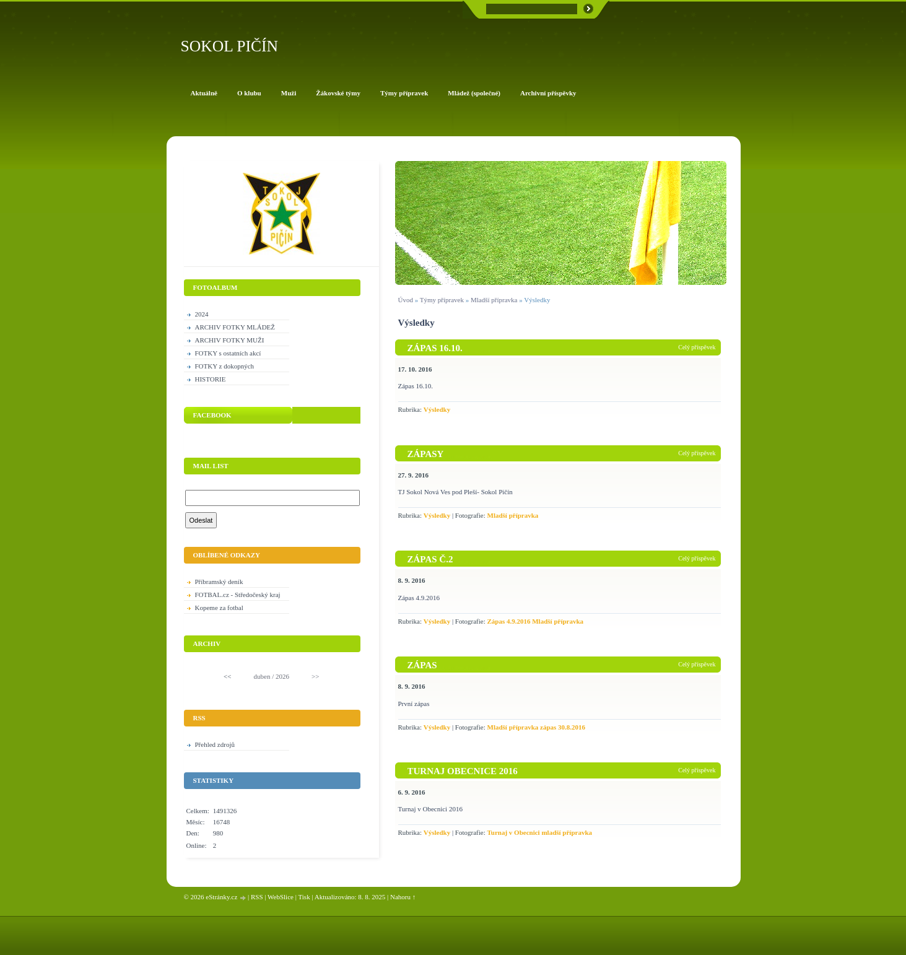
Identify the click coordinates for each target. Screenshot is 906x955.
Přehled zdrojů (215, 744)
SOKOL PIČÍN (230, 46)
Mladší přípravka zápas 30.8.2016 (536, 727)
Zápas (422, 665)
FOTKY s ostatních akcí (228, 353)
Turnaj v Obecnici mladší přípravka (540, 832)
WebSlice (281, 896)
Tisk (304, 896)
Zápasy (425, 454)
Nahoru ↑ (403, 896)
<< (227, 676)
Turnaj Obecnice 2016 (462, 771)
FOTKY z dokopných (225, 366)
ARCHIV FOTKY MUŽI (229, 340)
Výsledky (437, 409)
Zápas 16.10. (435, 348)
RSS (257, 896)
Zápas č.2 (430, 559)
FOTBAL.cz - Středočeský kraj (238, 594)
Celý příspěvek (696, 347)
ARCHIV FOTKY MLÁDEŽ (235, 327)
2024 (202, 314)
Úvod (405, 299)
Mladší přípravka (494, 299)
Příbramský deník (219, 581)
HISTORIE (210, 379)
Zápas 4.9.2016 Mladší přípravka (535, 621)
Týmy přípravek (442, 299)
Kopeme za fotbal (219, 607)
